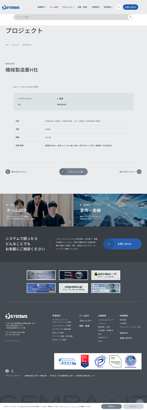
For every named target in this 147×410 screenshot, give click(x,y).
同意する (111, 406)
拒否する (133, 406)
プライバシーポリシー (70, 406)
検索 (125, 7)
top (6, 45)
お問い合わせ (136, 7)
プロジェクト (15, 45)
